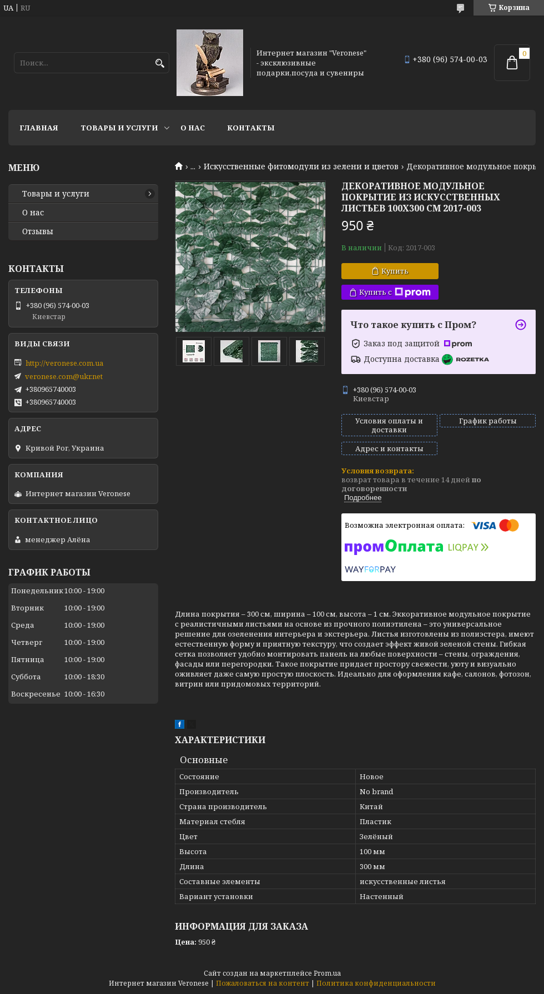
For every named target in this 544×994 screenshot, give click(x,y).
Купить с (395, 292)
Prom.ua (327, 973)
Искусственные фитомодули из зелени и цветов (301, 166)
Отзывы (37, 231)
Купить (395, 271)
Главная (38, 128)
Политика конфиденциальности (376, 983)
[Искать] (159, 63)
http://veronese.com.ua (64, 363)
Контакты (251, 128)
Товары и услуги (119, 128)
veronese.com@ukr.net (64, 376)
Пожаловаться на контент (262, 983)
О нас (192, 128)
